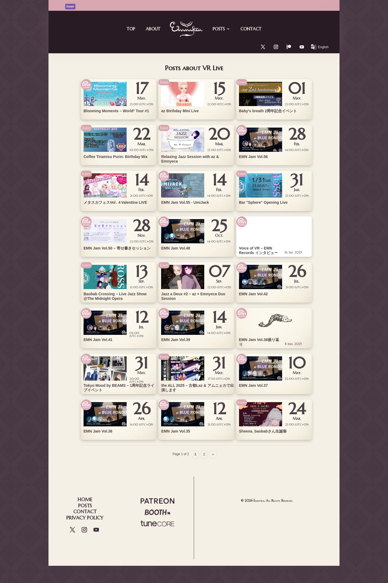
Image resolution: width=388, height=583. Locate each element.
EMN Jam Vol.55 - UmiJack (185, 202)
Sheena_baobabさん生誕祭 (263, 431)
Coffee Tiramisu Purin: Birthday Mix (116, 156)
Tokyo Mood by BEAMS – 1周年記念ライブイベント (119, 387)
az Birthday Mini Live (180, 111)
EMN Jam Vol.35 (175, 431)
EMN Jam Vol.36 (98, 431)
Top (131, 28)
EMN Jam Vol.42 (253, 294)
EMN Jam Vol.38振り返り (259, 342)
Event (86, 128)
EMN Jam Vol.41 (98, 340)
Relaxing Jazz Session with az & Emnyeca (190, 158)
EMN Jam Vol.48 (175, 248)
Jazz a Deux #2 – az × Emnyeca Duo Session (193, 296)
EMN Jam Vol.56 (253, 156)
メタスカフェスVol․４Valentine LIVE (115, 202)
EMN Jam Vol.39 (175, 340)
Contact (250, 28)
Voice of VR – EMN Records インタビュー (258, 250)
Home (85, 499)
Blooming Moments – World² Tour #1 (116, 111)
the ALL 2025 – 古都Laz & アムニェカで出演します (197, 387)
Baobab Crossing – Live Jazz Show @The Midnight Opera (115, 296)
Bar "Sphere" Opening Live (263, 202)
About (153, 28)
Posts (219, 28)
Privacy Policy (84, 518)
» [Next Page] (213, 454)
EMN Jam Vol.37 (253, 385)
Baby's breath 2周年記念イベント (268, 111)
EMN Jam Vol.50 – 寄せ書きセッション (117, 248)
